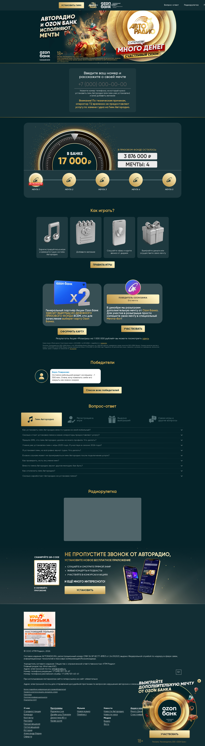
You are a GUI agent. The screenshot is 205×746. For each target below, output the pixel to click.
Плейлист (82, 715)
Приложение (175, 5)
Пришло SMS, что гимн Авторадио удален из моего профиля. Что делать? (59, 440)
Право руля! (56, 721)
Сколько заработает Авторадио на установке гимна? (49, 476)
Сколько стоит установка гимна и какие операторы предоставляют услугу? (61, 435)
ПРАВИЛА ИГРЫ (102, 264)
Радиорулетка (156, 5)
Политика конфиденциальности (35, 697)
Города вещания (32, 724)
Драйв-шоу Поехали (60, 715)
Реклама (28, 721)
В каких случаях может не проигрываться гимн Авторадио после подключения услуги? (66, 456)
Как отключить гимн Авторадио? (38, 471)
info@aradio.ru (59, 669)
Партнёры (28, 694)
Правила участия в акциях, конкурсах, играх (41, 692)
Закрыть (199, 681)
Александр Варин (33, 733)
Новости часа (111, 715)
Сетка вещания (31, 727)
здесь (145, 338)
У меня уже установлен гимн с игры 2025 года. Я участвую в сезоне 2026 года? (62, 445)
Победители (74, 5)
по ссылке (73, 348)
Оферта (28, 737)
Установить (85, 590)
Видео (107, 721)
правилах (104, 343)
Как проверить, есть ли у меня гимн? (40, 461)
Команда (28, 715)
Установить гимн (36, 5)
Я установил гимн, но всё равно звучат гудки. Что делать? (51, 450)
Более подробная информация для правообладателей (45, 689)
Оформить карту (72, 331)
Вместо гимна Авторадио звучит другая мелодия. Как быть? (52, 466)
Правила (58, 5)
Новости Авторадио (114, 711)
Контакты (28, 718)
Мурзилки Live (57, 711)
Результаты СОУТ (30, 700)
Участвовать (133, 328)
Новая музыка (83, 711)
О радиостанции (32, 711)
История (28, 730)
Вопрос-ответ (136, 5)
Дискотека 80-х (58, 718)
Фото (106, 724)
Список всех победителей (102, 390)
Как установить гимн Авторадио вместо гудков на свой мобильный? (56, 430)
